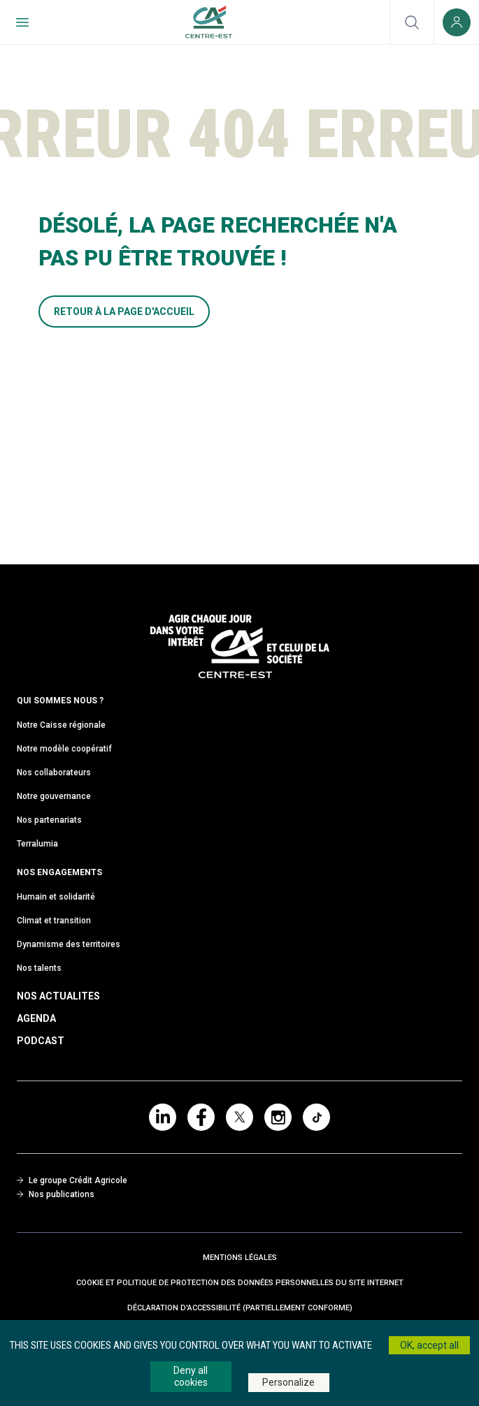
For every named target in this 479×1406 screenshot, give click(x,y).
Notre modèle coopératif (64, 749)
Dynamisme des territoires (68, 944)
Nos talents (39, 968)
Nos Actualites (58, 996)
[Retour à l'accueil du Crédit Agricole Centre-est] (208, 22)
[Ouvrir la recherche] (411, 22)
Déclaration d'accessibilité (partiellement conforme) (239, 1307)
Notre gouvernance (54, 796)
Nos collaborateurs (54, 772)
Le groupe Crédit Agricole (72, 1180)
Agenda (36, 1018)
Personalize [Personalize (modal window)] (288, 1382)
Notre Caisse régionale (61, 725)
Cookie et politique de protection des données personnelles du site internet (239, 1282)
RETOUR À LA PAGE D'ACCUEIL (124, 311)
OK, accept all (429, 1345)
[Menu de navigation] (22, 22)
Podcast (40, 1040)
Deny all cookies (190, 1376)
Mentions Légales (240, 1257)
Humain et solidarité (56, 897)
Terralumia (37, 844)
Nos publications (55, 1194)
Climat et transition (54, 920)
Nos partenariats (49, 820)
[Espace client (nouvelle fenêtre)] (456, 22)
